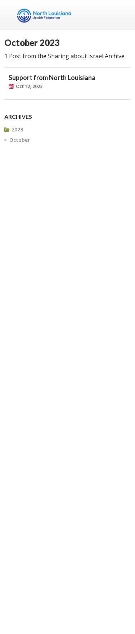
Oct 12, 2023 (29, 86)
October (19, 139)
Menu (122, 15)
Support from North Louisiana (52, 77)
